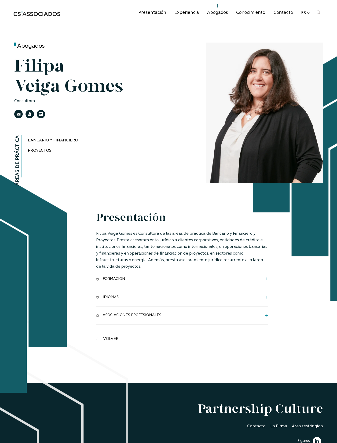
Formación (110, 279)
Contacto (283, 13)
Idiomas (107, 297)
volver (107, 339)
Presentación (152, 13)
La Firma (278, 426)
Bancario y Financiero (53, 140)
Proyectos (39, 151)
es (305, 13)
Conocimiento (250, 13)
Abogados (217, 13)
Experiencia (186, 13)
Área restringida (307, 426)
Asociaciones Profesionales (128, 315)
